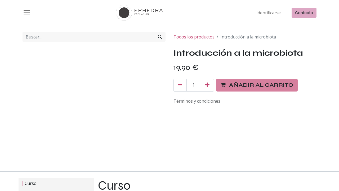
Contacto (304, 12)
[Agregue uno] (207, 85)
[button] (257, 85)
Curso (29, 183)
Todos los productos (194, 37)
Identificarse (268, 13)
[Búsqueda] (160, 37)
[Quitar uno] (180, 85)
